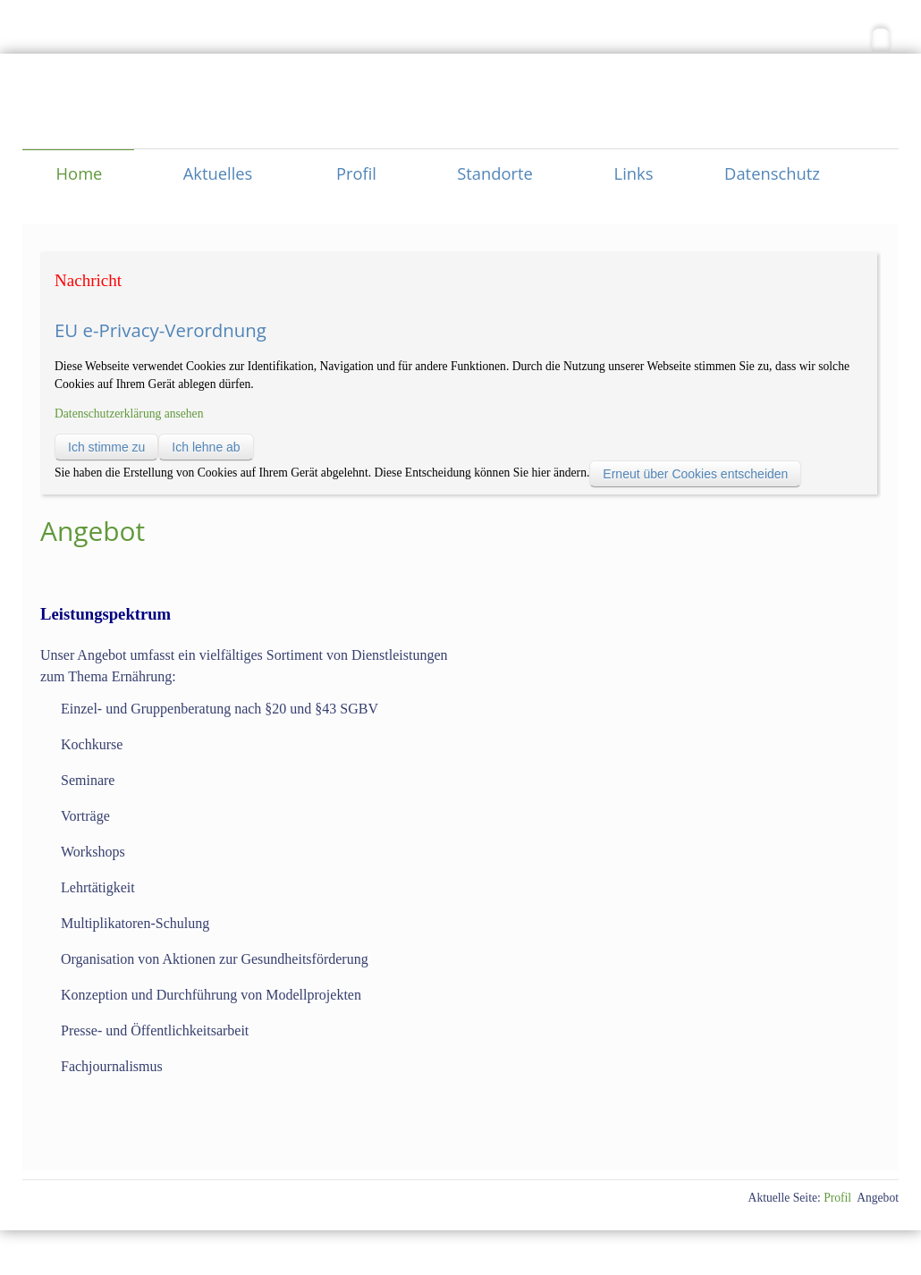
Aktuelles (218, 173)
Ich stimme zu (106, 447)
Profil (356, 173)
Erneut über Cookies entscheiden (695, 474)
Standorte (495, 173)
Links (634, 173)
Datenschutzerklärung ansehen (129, 413)
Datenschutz (772, 173)
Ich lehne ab (206, 447)
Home (79, 173)
